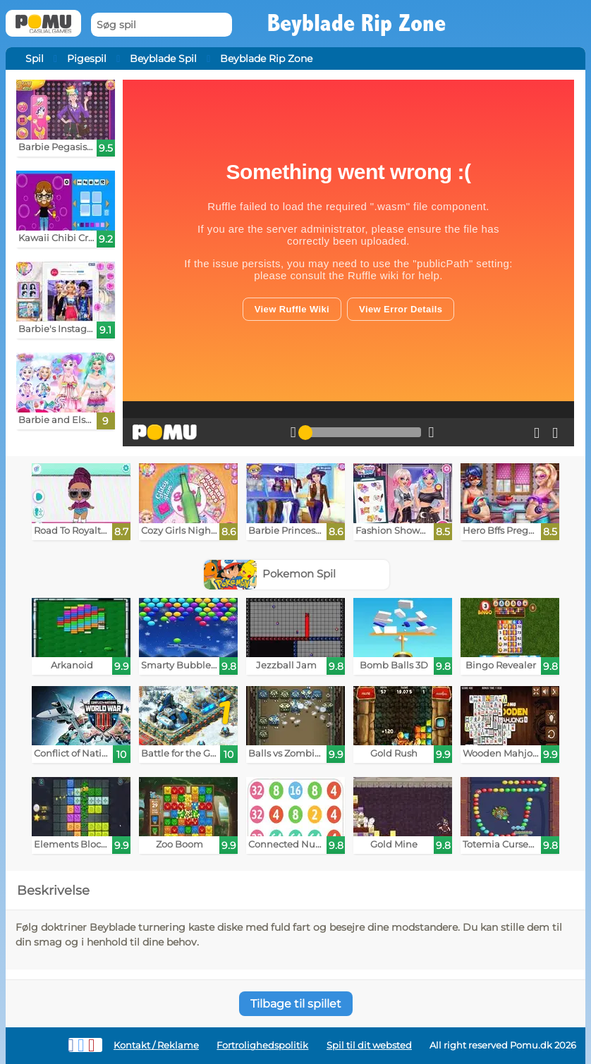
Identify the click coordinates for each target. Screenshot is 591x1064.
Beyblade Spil (163, 58)
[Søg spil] (161, 25)
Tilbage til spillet (295, 1003)
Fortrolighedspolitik (262, 1045)
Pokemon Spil (270, 573)
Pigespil (86, 58)
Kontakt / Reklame (156, 1045)
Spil (34, 58)
